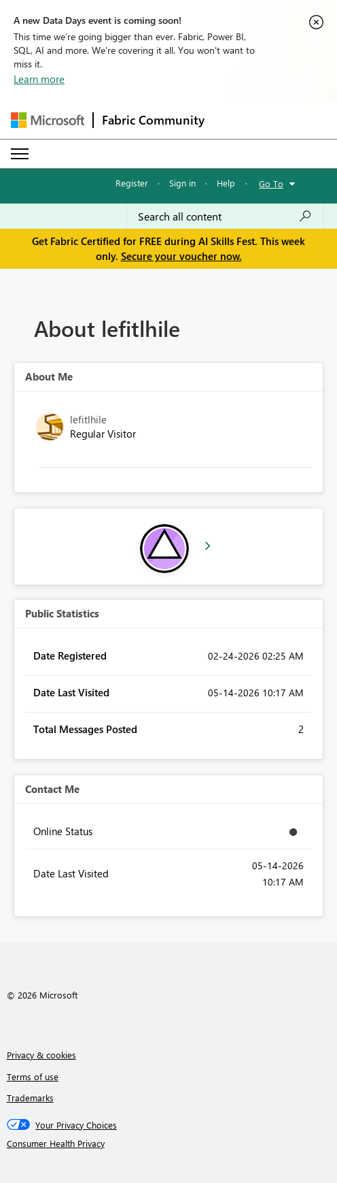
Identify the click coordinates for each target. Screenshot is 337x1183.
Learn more (39, 79)
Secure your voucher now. (181, 256)
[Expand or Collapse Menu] (19, 154)
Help (226, 183)
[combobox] (224, 216)
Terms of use (32, 1076)
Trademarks (30, 1097)
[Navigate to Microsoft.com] (47, 120)
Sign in (182, 183)
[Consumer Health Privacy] (169, 1143)
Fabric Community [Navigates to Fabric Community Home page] (153, 120)
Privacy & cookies (41, 1054)
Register (132, 183)
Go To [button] (271, 183)
